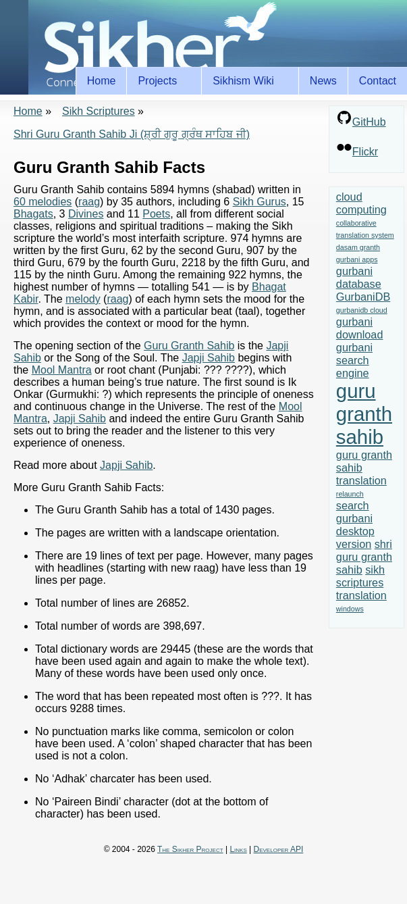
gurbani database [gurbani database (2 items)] (358, 277)
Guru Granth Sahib (189, 345)
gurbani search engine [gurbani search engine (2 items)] (354, 360)
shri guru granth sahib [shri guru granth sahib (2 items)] (364, 557)
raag (89, 201)
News (323, 80)
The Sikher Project (190, 849)
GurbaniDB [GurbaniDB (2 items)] (363, 297)
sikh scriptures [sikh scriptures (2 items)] (360, 575)
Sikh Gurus (259, 201)
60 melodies (42, 201)
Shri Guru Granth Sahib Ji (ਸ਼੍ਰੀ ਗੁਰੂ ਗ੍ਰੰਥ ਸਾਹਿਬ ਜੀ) (131, 134)
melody (83, 299)
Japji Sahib (208, 357)
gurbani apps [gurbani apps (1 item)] (357, 259)
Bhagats (33, 214)
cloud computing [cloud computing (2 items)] (361, 203)
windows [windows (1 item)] (350, 609)
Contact (377, 80)
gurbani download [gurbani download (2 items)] (359, 328)
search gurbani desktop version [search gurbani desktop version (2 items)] (355, 524)
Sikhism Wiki (245, 81)
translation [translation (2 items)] (361, 595)
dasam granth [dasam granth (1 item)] (358, 247)
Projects (159, 81)
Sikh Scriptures (98, 111)
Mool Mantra (62, 370)
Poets (156, 214)
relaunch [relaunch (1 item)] (350, 494)
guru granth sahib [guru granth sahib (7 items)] (364, 414)
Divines (85, 214)
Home (101, 80)
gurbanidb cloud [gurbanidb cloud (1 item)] (361, 310)
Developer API (279, 849)
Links (237, 849)
